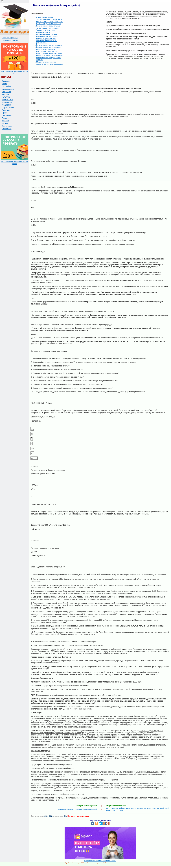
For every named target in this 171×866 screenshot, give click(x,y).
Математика (7, 102)
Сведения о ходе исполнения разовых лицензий (77, 809)
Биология (6, 81)
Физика (5, 123)
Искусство (6, 92)
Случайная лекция (10, 40)
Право (4, 113)
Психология (7, 115)
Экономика (6, 129)
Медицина (6, 105)
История (5, 94)
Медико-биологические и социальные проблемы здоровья (49, 63)
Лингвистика (7, 100)
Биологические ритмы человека (49, 45)
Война (4, 84)
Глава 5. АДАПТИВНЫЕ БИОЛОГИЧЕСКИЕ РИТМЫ (47, 50)
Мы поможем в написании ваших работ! (14, 72)
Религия (5, 118)
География (6, 86)
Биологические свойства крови (48, 47)
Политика (6, 110)
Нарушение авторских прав (78, 816)
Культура (6, 97)
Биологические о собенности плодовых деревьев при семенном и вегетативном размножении (48, 39)
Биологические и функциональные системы (47, 33)
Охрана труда (8, 107)
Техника (5, 121)
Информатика (8, 89)
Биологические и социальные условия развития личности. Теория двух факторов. (48, 28)
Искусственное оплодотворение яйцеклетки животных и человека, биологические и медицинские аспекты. (49, 56)
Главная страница (10, 38)
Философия (7, 126)
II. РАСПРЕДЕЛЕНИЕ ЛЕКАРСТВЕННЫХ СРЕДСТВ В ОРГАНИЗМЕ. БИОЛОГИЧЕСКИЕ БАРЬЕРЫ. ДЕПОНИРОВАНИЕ (49, 20)
